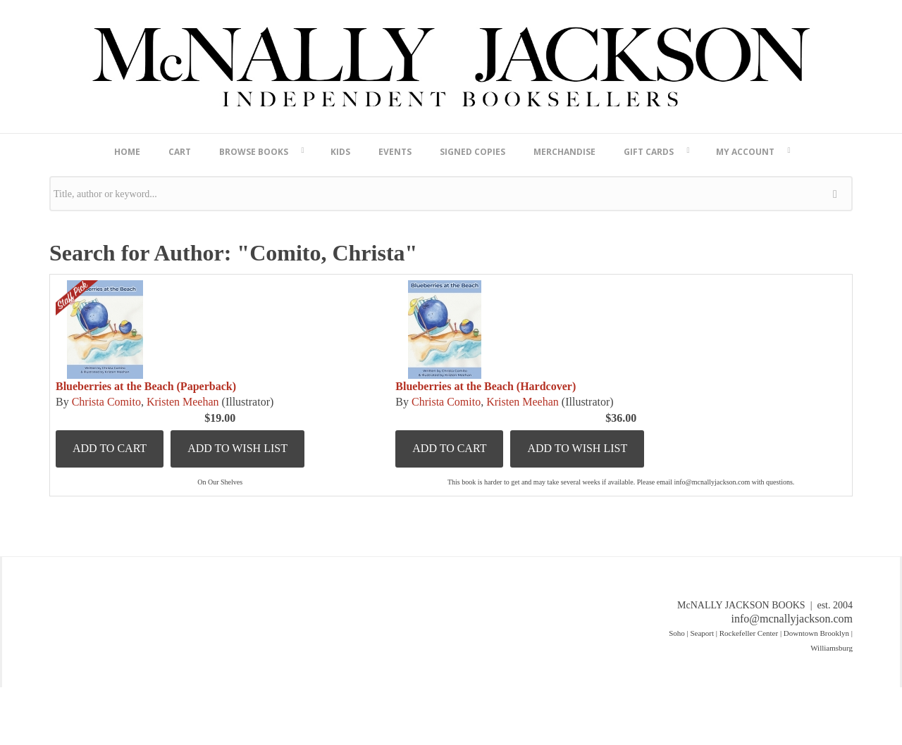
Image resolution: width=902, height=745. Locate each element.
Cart (179, 152)
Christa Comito (106, 402)
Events (395, 152)
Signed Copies (472, 152)
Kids (340, 152)
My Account (745, 152)
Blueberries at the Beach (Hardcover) (485, 386)
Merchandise (564, 152)
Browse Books (253, 152)
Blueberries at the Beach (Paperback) (146, 386)
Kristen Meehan (183, 402)
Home (127, 152)
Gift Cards (649, 152)
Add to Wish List (237, 448)
